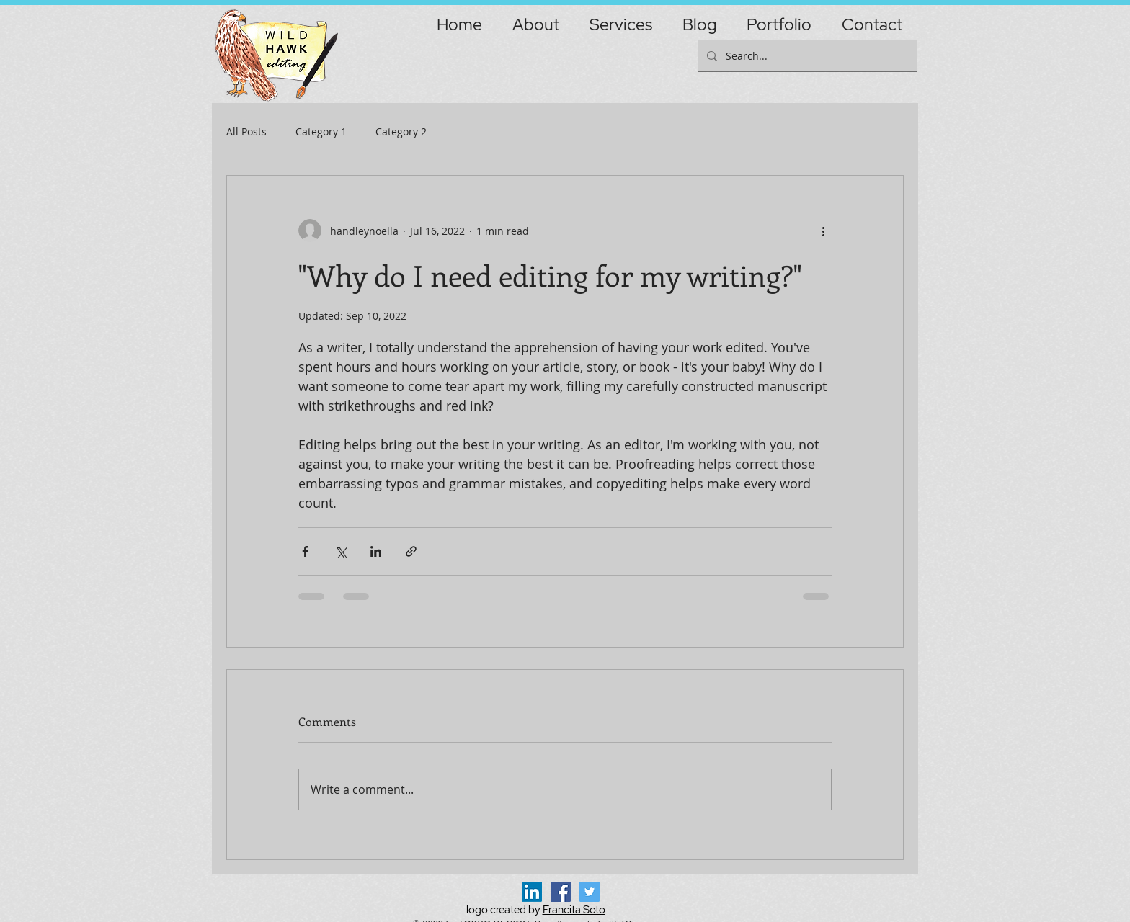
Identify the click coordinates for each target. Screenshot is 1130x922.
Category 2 (401, 131)
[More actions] (823, 230)
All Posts (246, 131)
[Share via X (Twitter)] (340, 551)
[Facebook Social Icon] (561, 892)
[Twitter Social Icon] (589, 892)
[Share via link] (411, 551)
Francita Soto (574, 910)
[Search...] (806, 55)
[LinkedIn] (532, 892)
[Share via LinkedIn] (376, 551)
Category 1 (321, 131)
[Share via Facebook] (305, 551)
